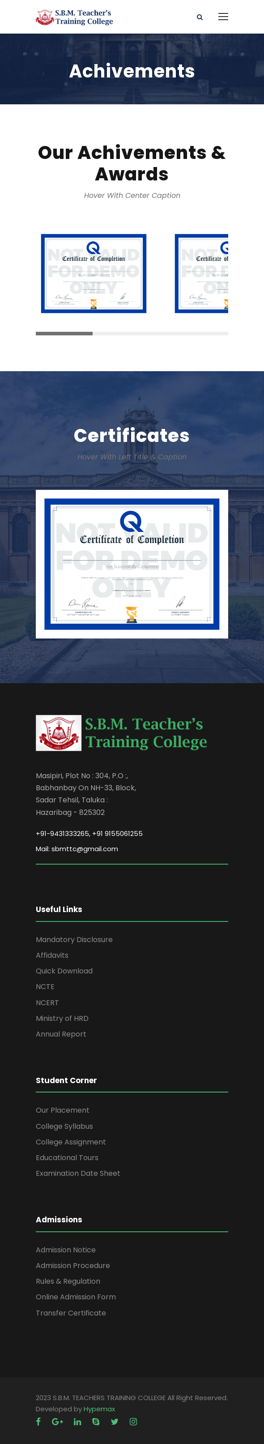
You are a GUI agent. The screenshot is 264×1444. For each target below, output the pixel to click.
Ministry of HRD (62, 1018)
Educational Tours (67, 1158)
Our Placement (62, 1110)
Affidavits (52, 955)
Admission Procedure (73, 1265)
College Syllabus (64, 1126)
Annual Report (61, 1034)
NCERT (47, 1003)
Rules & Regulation (68, 1281)
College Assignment (71, 1142)
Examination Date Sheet (78, 1173)
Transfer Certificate (71, 1313)
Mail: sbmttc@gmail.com (77, 848)
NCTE (45, 986)
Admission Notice (66, 1250)
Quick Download (64, 971)
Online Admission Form (76, 1297)
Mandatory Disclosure (74, 939)
